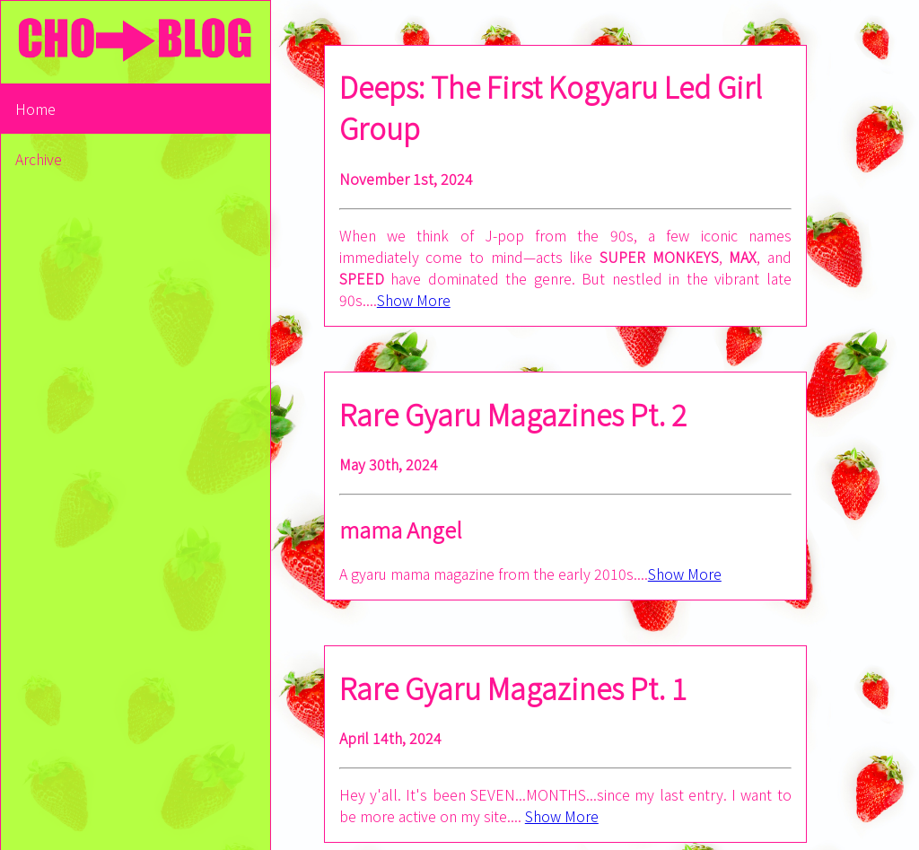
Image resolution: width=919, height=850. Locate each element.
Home (35, 108)
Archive (38, 159)
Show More (414, 300)
